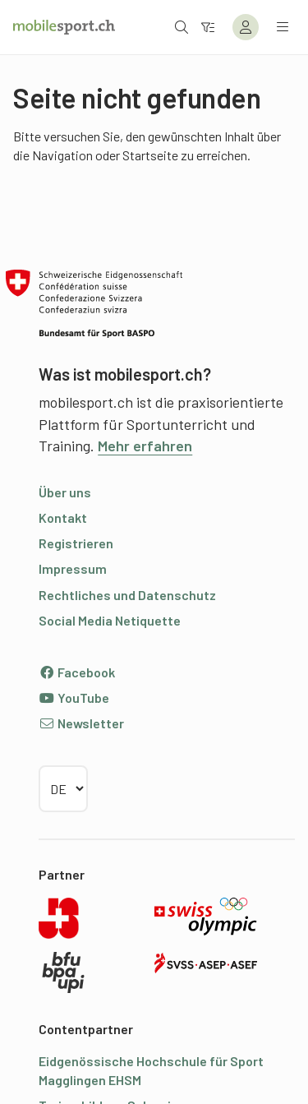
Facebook (77, 672)
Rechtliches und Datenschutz (127, 595)
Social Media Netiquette (110, 620)
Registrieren (76, 543)
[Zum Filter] (208, 26)
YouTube (74, 697)
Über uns (65, 492)
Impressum (73, 568)
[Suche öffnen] (181, 26)
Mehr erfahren (145, 446)
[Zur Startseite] (64, 27)
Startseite (150, 155)
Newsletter (81, 723)
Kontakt (63, 517)
